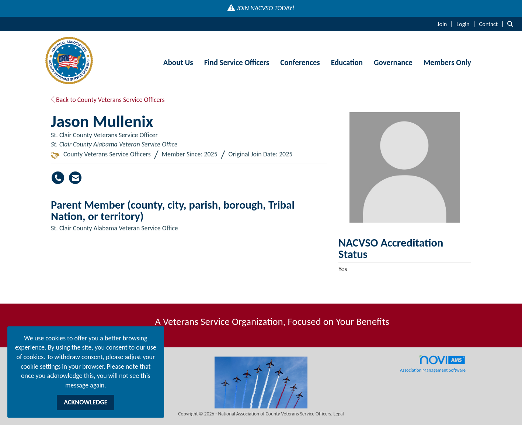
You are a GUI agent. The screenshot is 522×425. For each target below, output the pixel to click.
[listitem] (446, 24)
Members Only (447, 62)
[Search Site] (511, 24)
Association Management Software (433, 364)
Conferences (300, 62)
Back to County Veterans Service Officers (108, 100)
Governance (393, 62)
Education (347, 62)
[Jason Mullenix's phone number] (58, 178)
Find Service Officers (236, 62)
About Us (178, 62)
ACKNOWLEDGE (85, 402)
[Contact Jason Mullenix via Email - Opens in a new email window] (75, 178)
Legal (339, 414)
